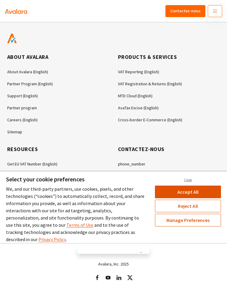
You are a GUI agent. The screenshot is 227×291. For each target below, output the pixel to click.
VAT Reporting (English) (138, 71)
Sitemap (14, 132)
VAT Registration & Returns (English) (150, 83)
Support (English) (22, 96)
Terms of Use (79, 225)
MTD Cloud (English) (135, 96)
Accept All (188, 192)
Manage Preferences (188, 220)
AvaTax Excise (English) (138, 108)
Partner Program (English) (30, 83)
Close (188, 180)
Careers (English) (22, 120)
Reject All (188, 206)
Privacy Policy (52, 239)
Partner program (22, 108)
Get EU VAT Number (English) (32, 164)
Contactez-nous (185, 11)
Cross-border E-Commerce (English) (150, 120)
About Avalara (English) (27, 71)
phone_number (131, 164)
